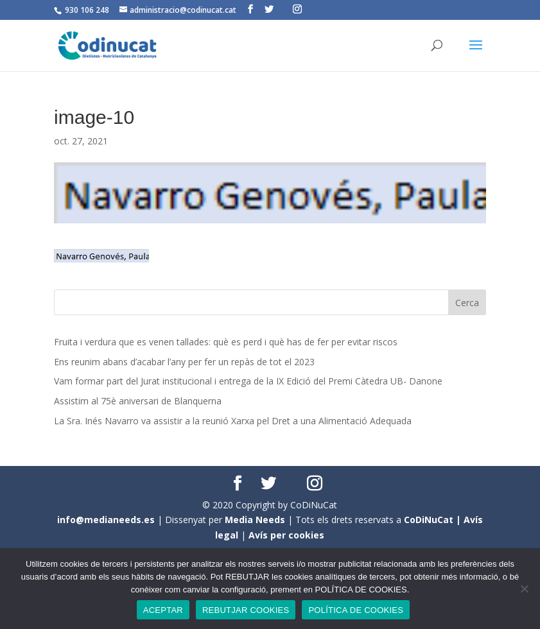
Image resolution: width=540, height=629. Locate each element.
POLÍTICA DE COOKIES (355, 610)
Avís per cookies (286, 535)
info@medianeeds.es (106, 519)
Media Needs (255, 519)
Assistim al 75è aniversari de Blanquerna (138, 401)
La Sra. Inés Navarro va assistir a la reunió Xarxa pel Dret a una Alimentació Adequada (233, 421)
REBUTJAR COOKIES (245, 610)
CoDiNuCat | (434, 519)
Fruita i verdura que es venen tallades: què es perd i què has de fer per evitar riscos (225, 342)
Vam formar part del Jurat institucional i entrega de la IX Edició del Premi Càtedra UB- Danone (248, 381)
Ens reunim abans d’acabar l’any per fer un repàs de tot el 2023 (184, 362)
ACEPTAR (163, 610)
